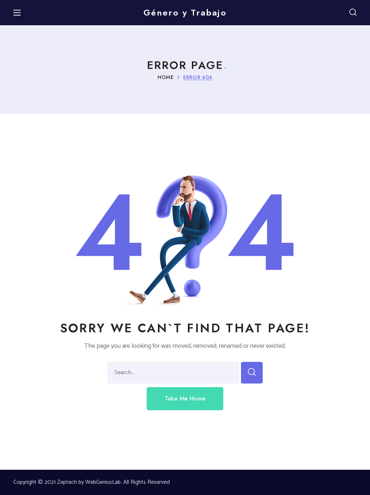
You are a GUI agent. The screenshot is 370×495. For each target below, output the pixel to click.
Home (166, 77)
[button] (353, 12)
